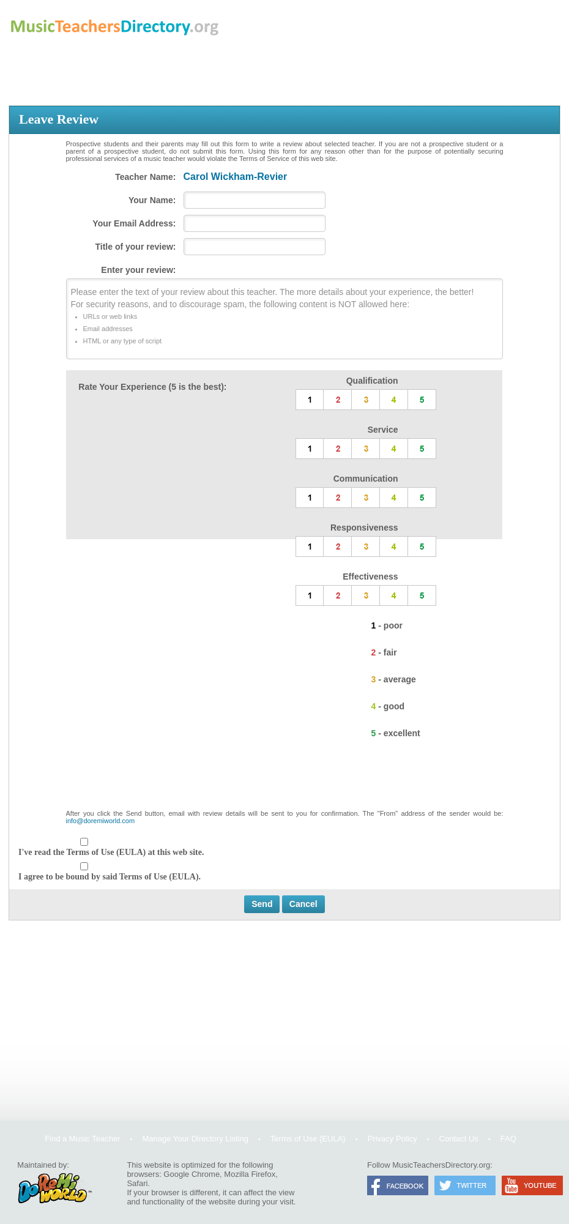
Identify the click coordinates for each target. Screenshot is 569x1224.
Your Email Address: (134, 223)
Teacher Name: (145, 177)
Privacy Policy (392, 1138)
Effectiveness (370, 576)
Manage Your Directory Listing (195, 1138)
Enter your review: (138, 270)
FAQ (508, 1138)
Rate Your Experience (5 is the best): (152, 387)
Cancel (303, 904)
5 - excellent (395, 733)
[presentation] (284, 780)
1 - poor (387, 625)
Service (383, 430)
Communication (365, 478)
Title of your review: (135, 247)
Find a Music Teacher (82, 1138)
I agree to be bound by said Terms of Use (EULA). (109, 876)
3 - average (393, 679)
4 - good (387, 706)
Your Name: (152, 200)
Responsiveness (364, 527)
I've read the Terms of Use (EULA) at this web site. (111, 852)
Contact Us (458, 1138)
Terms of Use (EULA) (308, 1138)
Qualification (372, 381)
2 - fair (384, 652)
